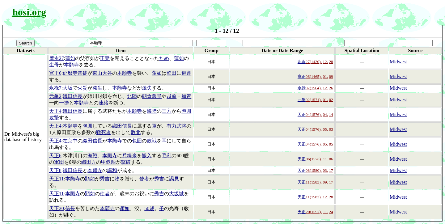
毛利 (167, 155)
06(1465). (314, 76)
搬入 (147, 155)
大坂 (68, 88)
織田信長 (73, 96)
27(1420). (314, 61)
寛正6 (55, 73)
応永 (302, 61)
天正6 (55, 155)
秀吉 (105, 178)
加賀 (186, 96)
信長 (70, 208)
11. (325, 159)
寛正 (302, 76)
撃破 (126, 162)
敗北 (136, 132)
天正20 (56, 208)
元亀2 (55, 96)
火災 (82, 88)
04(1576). (314, 114)
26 (331, 88)
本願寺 (71, 64)
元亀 (302, 99)
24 (331, 211)
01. (325, 76)
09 (331, 76)
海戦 (92, 155)
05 (331, 144)
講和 (112, 170)
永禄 (302, 88)
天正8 (55, 170)
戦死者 (103, 132)
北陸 (132, 96)
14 (331, 114)
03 (331, 129)
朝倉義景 (152, 96)
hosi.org (29, 12)
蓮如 (70, 58)
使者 (144, 178)
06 (331, 159)
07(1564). (314, 88)
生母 (54, 64)
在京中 (70, 140)
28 (331, 61)
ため (164, 58)
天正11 (56, 178)
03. (325, 170)
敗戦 (152, 140)
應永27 (56, 58)
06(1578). (314, 159)
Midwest (398, 61)
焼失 (147, 88)
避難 (186, 73)
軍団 (59, 162)
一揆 (64, 102)
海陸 (152, 111)
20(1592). (314, 211)
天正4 (55, 111)
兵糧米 (129, 155)
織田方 (88, 162)
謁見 (174, 178)
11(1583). (314, 182)
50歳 (149, 208)
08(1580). (314, 170)
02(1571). (314, 99)
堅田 (171, 73)
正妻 (105, 58)
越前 (171, 96)
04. (325, 114)
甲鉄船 (108, 162)
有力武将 (176, 126)
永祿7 (55, 88)
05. (325, 129)
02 (331, 99)
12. (325, 61)
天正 (302, 114)
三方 (167, 111)
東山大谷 (102, 73)
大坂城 (176, 193)
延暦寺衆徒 (75, 73)
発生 (97, 88)
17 (331, 170)
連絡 (103, 102)
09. (325, 182)
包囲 (87, 126)
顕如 (90, 178)
